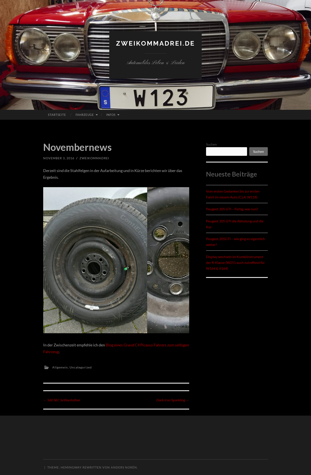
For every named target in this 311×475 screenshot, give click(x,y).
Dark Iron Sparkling (172, 400)
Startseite (57, 114)
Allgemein (60, 367)
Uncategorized (81, 367)
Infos (111, 114)
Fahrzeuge (85, 114)
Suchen (211, 144)
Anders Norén (124, 467)
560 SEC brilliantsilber (61, 400)
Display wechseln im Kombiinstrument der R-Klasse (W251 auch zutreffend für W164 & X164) (235, 262)
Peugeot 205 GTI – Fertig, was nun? (232, 209)
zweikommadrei (94, 158)
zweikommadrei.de (155, 43)
